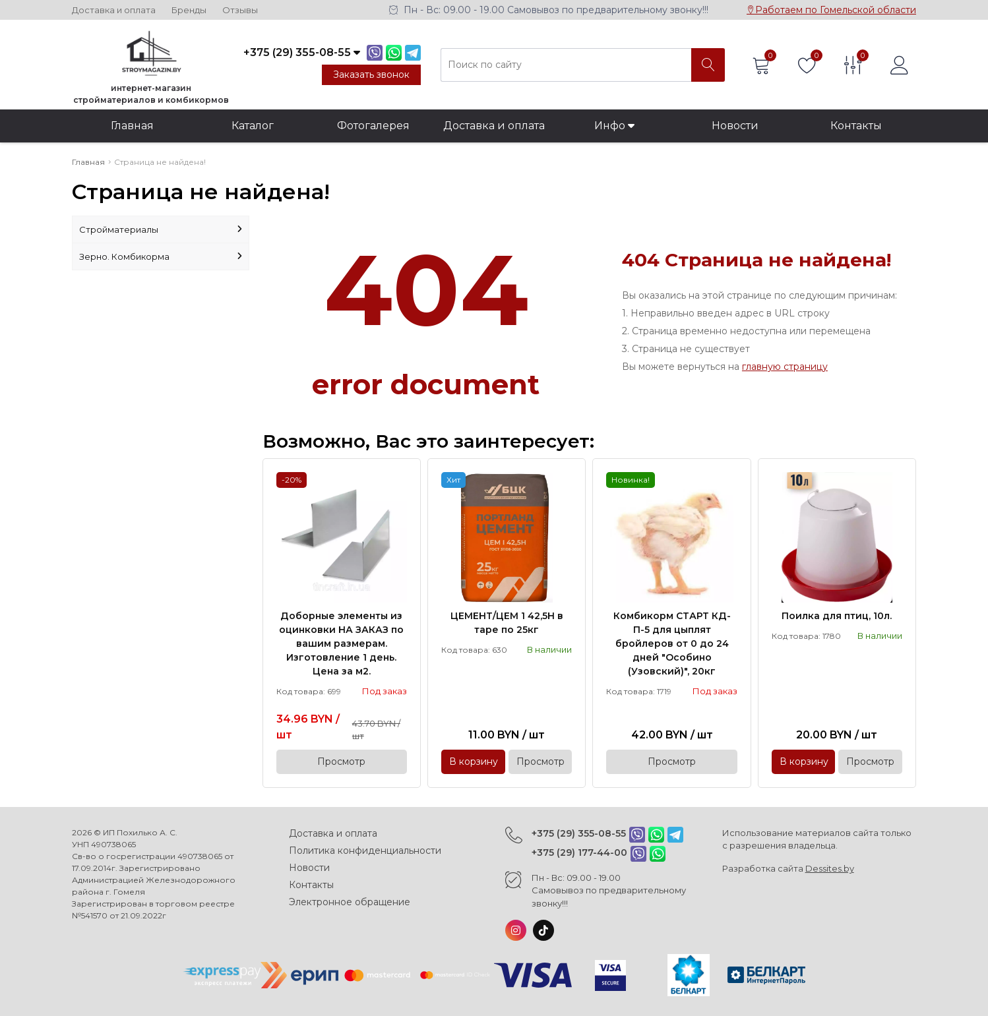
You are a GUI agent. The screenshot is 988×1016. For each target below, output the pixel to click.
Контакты (856, 125)
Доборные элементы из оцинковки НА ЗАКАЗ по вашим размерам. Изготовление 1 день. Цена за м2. (341, 643)
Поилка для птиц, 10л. (837, 616)
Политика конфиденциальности (365, 850)
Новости (735, 125)
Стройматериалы (160, 229)
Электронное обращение (349, 902)
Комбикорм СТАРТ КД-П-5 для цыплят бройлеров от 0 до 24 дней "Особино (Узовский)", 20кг (672, 643)
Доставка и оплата (114, 10)
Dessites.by (829, 868)
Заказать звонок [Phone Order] (371, 74)
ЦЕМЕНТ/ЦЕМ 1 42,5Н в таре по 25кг (506, 623)
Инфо (614, 125)
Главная (132, 125)
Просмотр (341, 761)
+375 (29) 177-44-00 (579, 852)
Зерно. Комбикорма (160, 256)
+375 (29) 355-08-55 (579, 833)
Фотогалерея (373, 125)
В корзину (473, 761)
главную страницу (785, 367)
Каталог (253, 125)
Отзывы (240, 10)
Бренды (188, 10)
